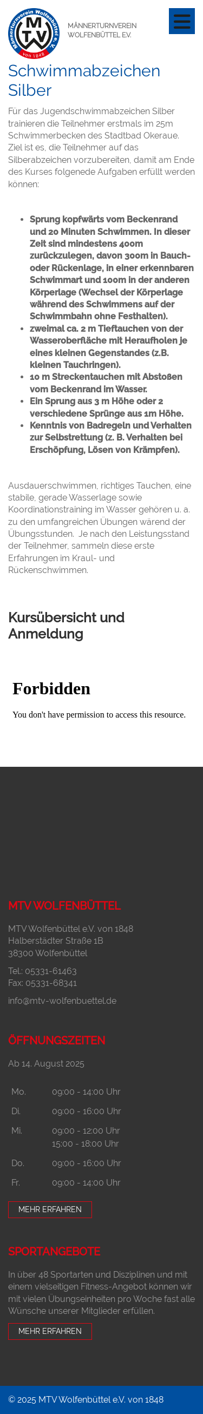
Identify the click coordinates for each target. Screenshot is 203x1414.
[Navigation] (182, 21)
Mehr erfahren (50, 1209)
